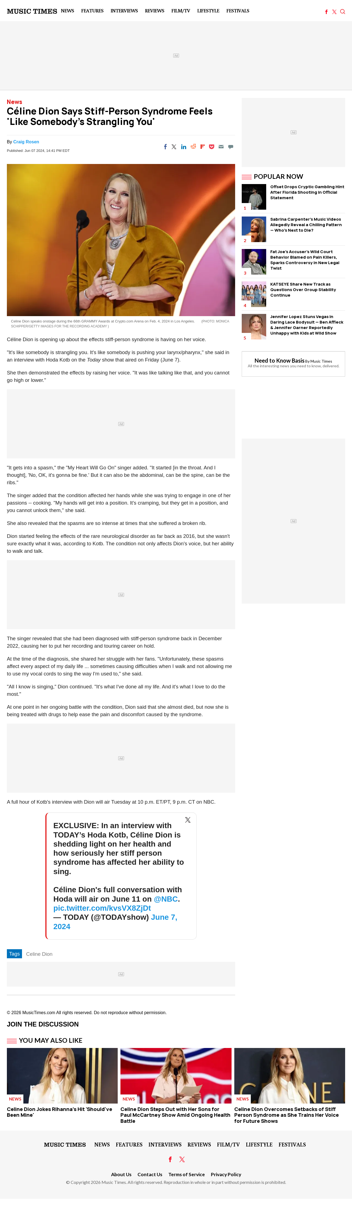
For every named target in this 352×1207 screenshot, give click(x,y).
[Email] (221, 147)
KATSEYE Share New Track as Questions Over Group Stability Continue (303, 289)
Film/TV (180, 10)
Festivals (237, 10)
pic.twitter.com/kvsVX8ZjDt (102, 908)
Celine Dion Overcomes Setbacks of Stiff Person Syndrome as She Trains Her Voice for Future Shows (286, 1114)
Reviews (154, 10)
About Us (121, 1174)
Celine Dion (39, 954)
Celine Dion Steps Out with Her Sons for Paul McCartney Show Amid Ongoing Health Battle (175, 1114)
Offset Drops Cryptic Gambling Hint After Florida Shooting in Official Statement (307, 192)
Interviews (124, 10)
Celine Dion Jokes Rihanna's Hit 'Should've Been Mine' (59, 1112)
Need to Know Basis (279, 360)
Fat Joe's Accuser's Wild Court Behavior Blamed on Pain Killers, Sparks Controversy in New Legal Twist (304, 260)
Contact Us (150, 1174)
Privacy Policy (226, 1174)
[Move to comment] (230, 147)
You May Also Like (50, 1040)
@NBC (166, 899)
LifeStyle (208, 10)
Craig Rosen (26, 141)
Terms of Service (186, 1174)
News (67, 10)
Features (92, 10)
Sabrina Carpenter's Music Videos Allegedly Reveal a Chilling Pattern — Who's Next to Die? (306, 224)
